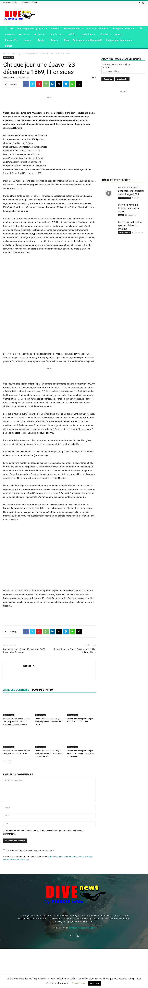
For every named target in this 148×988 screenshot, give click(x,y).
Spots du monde (124, 232)
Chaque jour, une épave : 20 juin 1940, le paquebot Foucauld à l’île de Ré (49, 761)
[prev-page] (5, 801)
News (55, 28)
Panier (8, 45)
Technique (88, 34)
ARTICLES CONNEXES (16, 729)
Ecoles (55, 39)
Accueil (9, 28)
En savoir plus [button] (78, 983)
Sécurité (105, 34)
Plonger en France (123, 28)
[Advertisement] (92, 15)
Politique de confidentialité (87, 39)
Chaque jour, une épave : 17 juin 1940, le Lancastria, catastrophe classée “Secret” (48, 793)
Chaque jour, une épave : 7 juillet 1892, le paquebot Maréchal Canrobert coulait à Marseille (16, 761)
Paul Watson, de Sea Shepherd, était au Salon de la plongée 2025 (131, 191)
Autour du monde (97, 28)
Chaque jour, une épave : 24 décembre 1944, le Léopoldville (74, 690)
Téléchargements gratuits (32, 28)
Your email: (106, 67)
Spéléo (72, 34)
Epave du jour (17, 53)
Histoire (24, 34)
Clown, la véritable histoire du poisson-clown (128, 208)
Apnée (42, 39)
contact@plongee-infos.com (82, 967)
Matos (119, 34)
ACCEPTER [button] (94, 983)
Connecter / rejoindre (30, 2)
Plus (66, 39)
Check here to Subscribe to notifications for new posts (28, 890)
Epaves (10, 34)
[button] (141, 28)
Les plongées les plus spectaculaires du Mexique (129, 225)
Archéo (39, 34)
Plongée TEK (56, 34)
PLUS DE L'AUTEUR (43, 729)
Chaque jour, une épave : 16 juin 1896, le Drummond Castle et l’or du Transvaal (80, 793)
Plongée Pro (12, 39)
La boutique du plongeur (119, 39)
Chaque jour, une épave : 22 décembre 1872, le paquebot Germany (24, 690)
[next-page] (9, 801)
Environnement (73, 28)
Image (29, 39)
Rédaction (10, 78)
